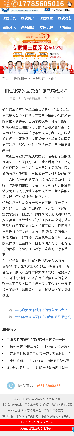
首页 (5, 78)
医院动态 (64, 18)
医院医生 (46, 18)
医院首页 (9, 18)
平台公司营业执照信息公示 (37, 422)
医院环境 (9, 27)
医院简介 (27, 18)
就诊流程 (46, 27)
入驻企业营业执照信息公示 (37, 428)
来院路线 (27, 27)
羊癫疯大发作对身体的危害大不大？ (41, 310)
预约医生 (64, 27)
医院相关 (20, 78)
